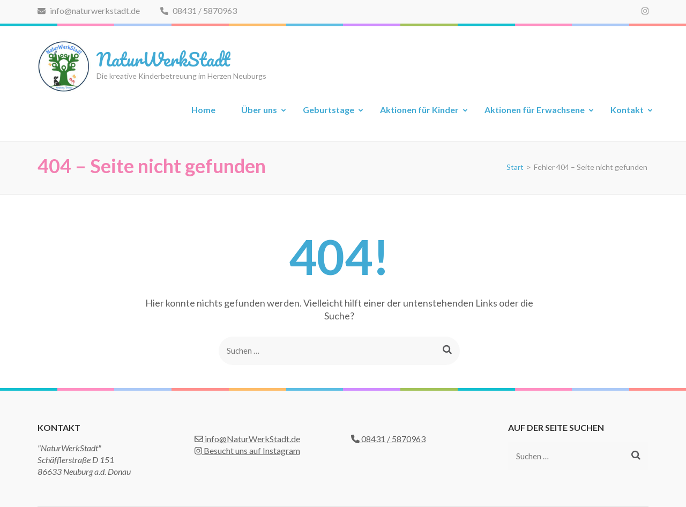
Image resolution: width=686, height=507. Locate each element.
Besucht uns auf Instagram (247, 450)
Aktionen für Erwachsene (534, 110)
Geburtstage (328, 110)
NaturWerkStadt (163, 59)
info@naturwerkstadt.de (89, 10)
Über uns (259, 110)
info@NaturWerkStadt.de (247, 439)
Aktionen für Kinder (419, 110)
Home (203, 110)
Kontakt (627, 110)
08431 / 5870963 (198, 10)
